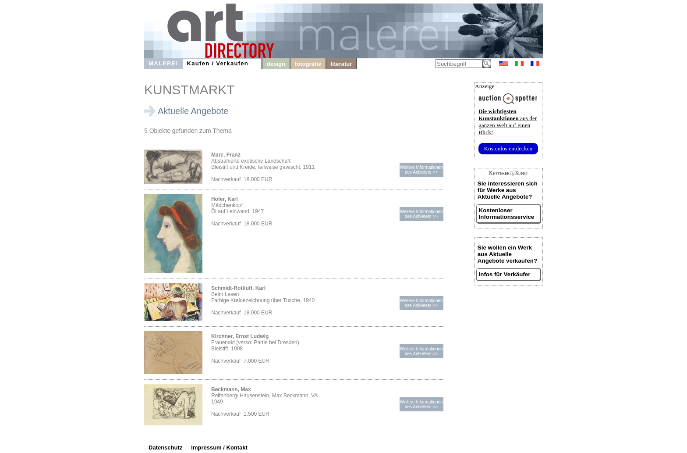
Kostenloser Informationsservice (507, 213)
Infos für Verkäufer (505, 274)
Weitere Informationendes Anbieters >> (421, 170)
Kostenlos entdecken (508, 148)
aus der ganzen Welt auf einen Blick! (507, 122)
